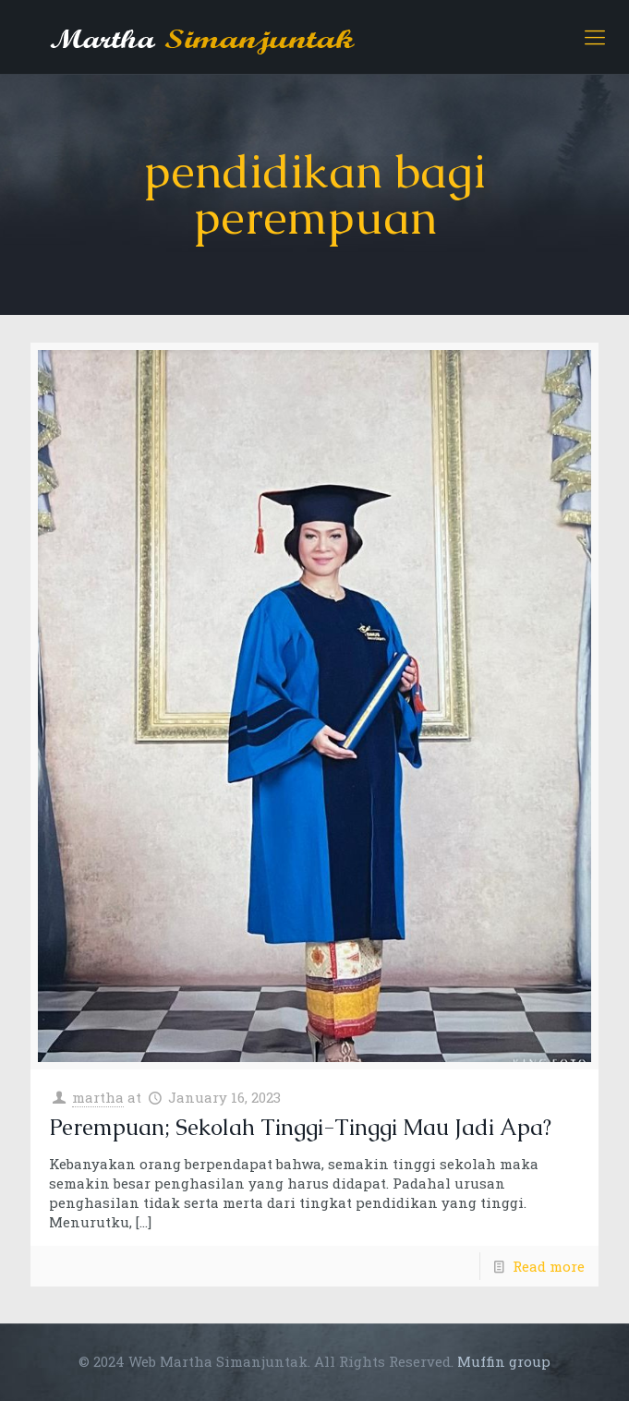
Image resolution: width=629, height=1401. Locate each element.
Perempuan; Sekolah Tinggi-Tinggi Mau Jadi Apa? (300, 1127)
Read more (549, 1266)
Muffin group (503, 1361)
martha (98, 1097)
